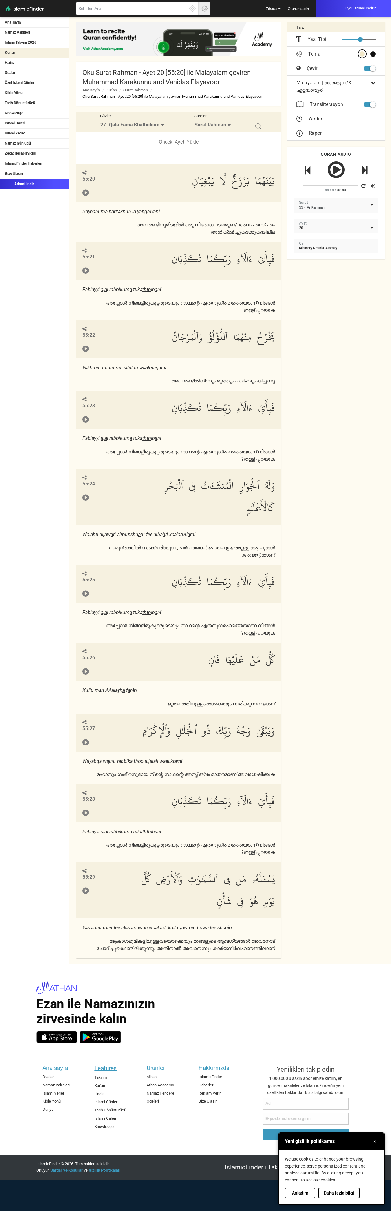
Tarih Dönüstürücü (20, 103)
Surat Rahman (135, 90)
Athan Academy (160, 1085)
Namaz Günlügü (18, 143)
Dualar (10, 73)
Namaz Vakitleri (17, 32)
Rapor (309, 133)
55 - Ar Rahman (312, 207)
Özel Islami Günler (19, 83)
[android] (100, 1037)
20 (301, 228)
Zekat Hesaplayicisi (20, 153)
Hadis (9, 62)
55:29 (88, 877)
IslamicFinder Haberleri (23, 163)
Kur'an (10, 52)
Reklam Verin (210, 1093)
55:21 (88, 257)
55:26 (88, 657)
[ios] (56, 1037)
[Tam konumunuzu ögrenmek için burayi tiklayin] (192, 8)
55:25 (88, 580)
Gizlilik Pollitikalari (104, 1170)
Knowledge (14, 113)
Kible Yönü (14, 93)
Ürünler (156, 1067)
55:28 (88, 799)
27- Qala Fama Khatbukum (129, 125)
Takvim (100, 1077)
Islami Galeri (15, 123)
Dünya (47, 1109)
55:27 (88, 728)
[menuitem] (273, 8)
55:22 (88, 335)
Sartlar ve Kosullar (66, 1170)
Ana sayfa (13, 22)
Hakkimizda (214, 1067)
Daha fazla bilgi (339, 1193)
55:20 (88, 179)
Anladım (300, 1193)
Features (105, 1068)
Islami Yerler (15, 133)
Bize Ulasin (14, 173)
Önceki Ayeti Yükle (179, 142)
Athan (152, 1076)
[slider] (360, 39)
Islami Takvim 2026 (20, 42)
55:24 (88, 484)
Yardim (309, 119)
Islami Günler (105, 1101)
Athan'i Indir (19, 183)
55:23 (88, 405)
